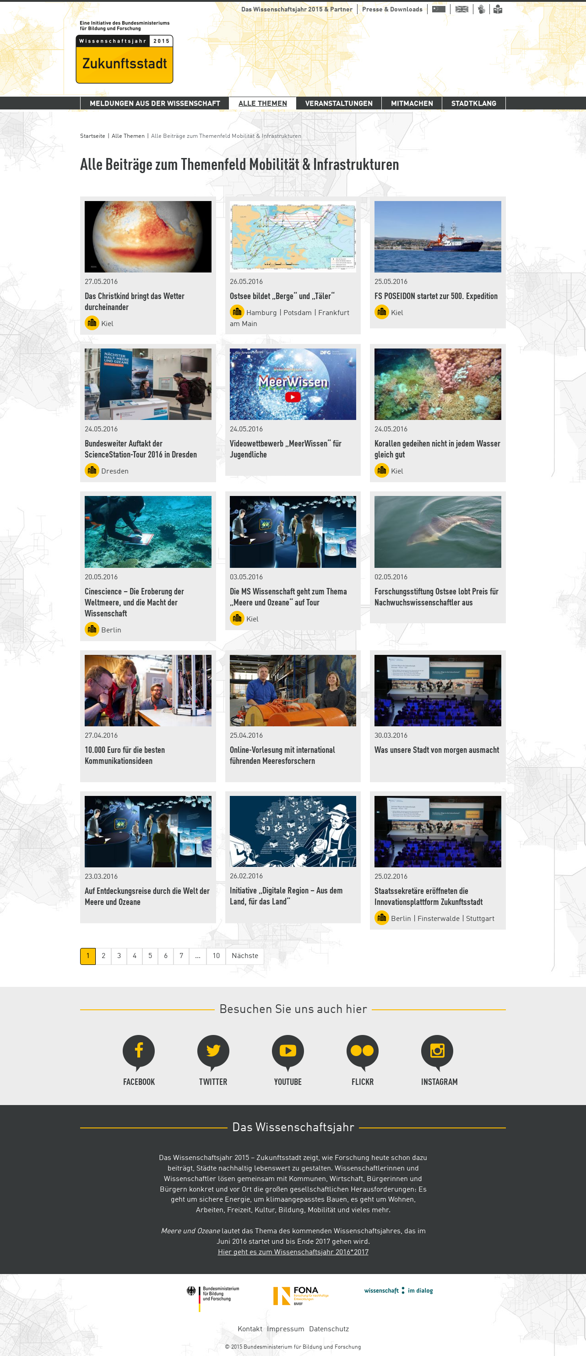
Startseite (92, 136)
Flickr (363, 1061)
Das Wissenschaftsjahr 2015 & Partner (297, 9)
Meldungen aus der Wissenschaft (155, 104)
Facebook (139, 1061)
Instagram (439, 1061)
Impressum (285, 1329)
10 (216, 956)
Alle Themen (263, 104)
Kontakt (250, 1329)
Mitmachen (412, 104)
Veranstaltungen (339, 104)
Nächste (245, 956)
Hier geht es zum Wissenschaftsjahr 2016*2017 (293, 1252)
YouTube (288, 1061)
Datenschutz (329, 1329)
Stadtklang (473, 104)
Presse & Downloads (392, 9)
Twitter (213, 1061)
